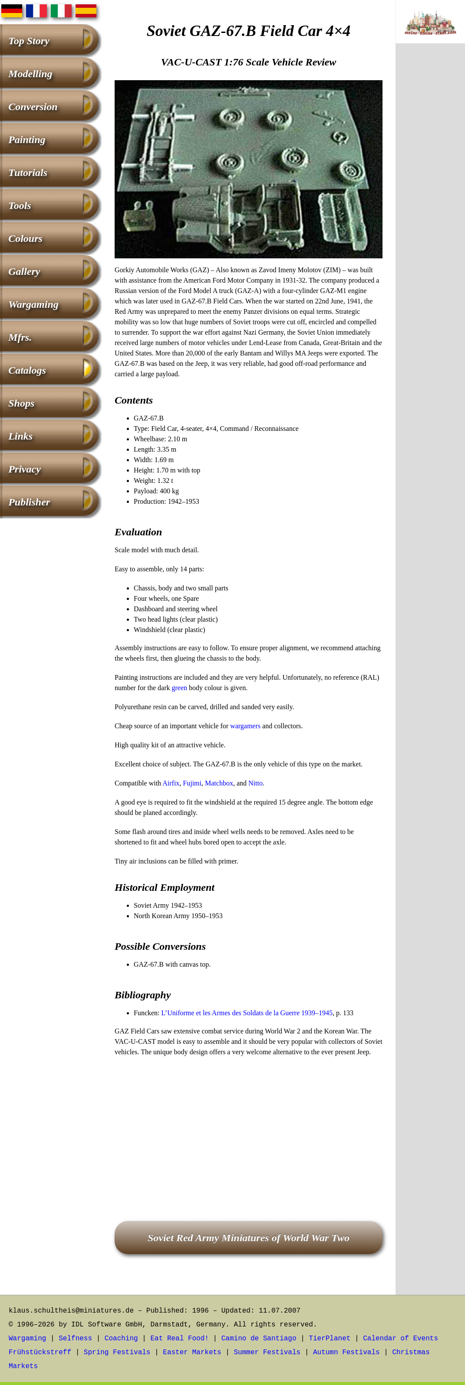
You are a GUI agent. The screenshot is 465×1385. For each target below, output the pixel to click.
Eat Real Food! (179, 1339)
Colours (25, 238)
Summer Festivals (267, 1352)
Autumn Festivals (346, 1352)
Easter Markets (192, 1352)
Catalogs (27, 370)
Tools (19, 205)
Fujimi (192, 783)
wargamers (245, 726)
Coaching (121, 1339)
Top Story (28, 40)
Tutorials (27, 172)
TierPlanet (329, 1339)
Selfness (75, 1339)
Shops (21, 403)
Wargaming (33, 304)
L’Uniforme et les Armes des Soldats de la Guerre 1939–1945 (247, 1013)
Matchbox (219, 783)
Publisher (29, 502)
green (180, 687)
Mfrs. (20, 337)
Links (20, 436)
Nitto (255, 783)
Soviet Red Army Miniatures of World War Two (249, 1237)
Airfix (170, 783)
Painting (26, 139)
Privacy (24, 469)
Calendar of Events (400, 1339)
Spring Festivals (117, 1352)
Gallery (24, 271)
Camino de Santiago (259, 1339)
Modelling (30, 73)
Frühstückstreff (40, 1352)
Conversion (32, 106)
